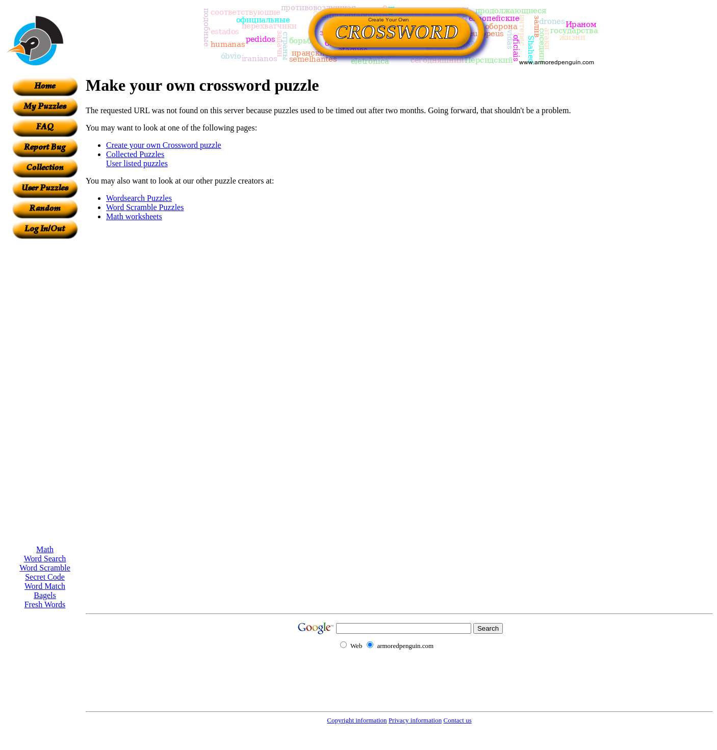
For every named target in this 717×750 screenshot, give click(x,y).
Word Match (44, 586)
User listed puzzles (137, 163)
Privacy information (415, 720)
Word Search (45, 558)
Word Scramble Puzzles (145, 207)
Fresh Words (45, 604)
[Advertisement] (45, 392)
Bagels (45, 595)
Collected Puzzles (135, 154)
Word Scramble (44, 567)
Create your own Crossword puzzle (163, 145)
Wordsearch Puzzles (139, 198)
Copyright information (357, 720)
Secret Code (45, 577)
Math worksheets (134, 216)
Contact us (457, 720)
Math (45, 549)
